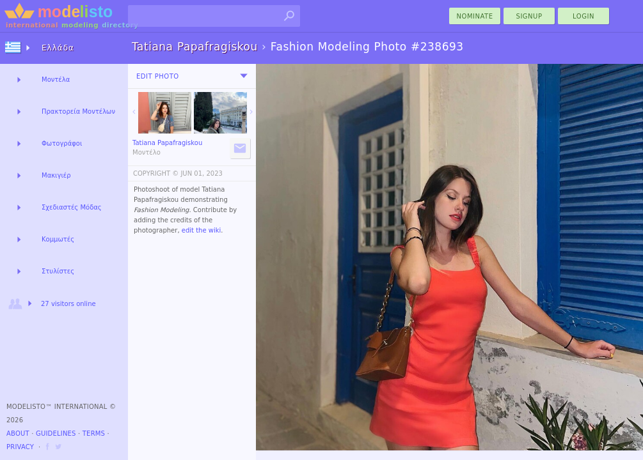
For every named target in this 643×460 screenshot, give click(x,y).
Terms (94, 433)
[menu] (244, 76)
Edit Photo (157, 76)
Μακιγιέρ (56, 175)
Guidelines (56, 433)
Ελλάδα (58, 47)
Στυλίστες (58, 271)
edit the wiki (201, 230)
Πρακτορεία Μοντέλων (78, 111)
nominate (475, 16)
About (17, 433)
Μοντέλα (56, 79)
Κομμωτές (58, 239)
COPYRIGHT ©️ (156, 173)
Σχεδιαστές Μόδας (72, 207)
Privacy (20, 446)
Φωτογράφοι (62, 143)
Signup (529, 16)
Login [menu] (583, 16)
